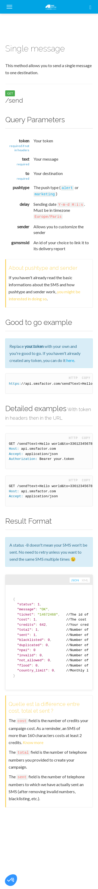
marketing (44, 194)
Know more (33, 742)
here (70, 360)
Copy (86, 378)
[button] (11, 880)
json (75, 580)
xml (85, 580)
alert (67, 188)
